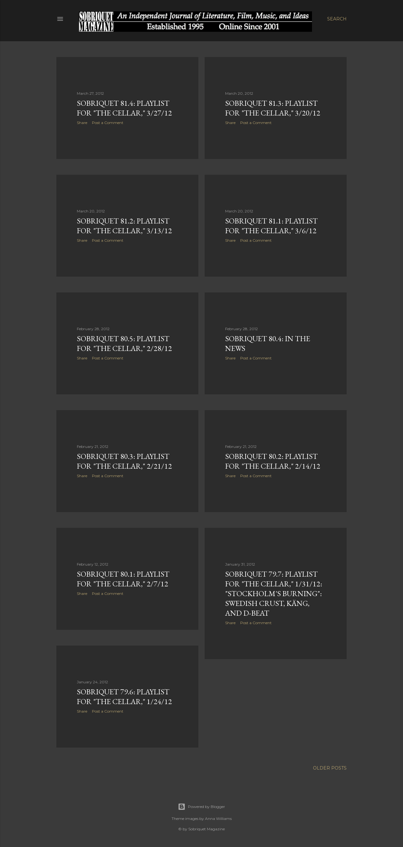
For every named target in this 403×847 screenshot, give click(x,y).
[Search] (337, 18)
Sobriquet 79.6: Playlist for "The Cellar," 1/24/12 (124, 696)
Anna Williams (218, 818)
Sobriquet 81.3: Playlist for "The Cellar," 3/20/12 (272, 108)
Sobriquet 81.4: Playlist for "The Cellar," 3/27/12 (124, 108)
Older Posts (330, 768)
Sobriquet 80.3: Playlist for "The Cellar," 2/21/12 (124, 461)
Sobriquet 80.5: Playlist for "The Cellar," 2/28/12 (124, 343)
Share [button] (82, 122)
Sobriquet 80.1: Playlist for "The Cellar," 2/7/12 (123, 579)
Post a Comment (107, 122)
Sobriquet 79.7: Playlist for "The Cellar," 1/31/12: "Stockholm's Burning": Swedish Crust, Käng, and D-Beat (273, 593)
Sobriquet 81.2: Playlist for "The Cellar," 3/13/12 (124, 225)
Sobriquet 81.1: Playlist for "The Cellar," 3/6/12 (271, 225)
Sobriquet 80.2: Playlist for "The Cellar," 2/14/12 (272, 461)
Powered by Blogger (201, 806)
